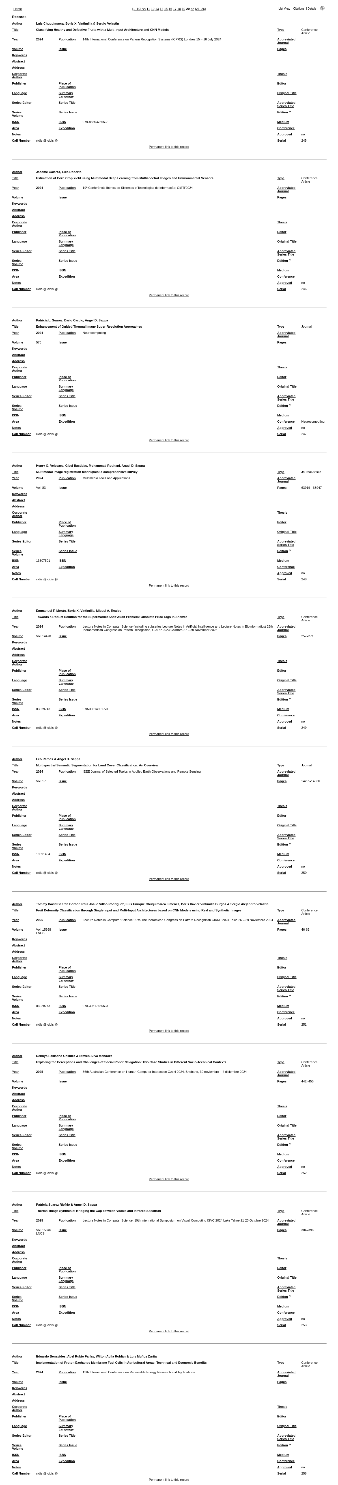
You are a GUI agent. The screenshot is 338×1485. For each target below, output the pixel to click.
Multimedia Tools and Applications (106, 478)
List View (284, 8)
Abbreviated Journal (286, 41)
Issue (63, 49)
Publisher (19, 83)
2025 (39, 920)
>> (192, 8)
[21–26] (200, 8)
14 (161, 8)
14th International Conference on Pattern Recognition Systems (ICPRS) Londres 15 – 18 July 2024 (152, 39)
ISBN (62, 122)
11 (148, 8)
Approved (284, 134)
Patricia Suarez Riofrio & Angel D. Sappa (66, 1204)
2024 (39, 39)
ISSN (15, 122)
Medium (283, 122)
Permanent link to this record (169, 146)
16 (170, 8)
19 (183, 8)
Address (18, 67)
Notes (16, 134)
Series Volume (17, 114)
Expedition (67, 128)
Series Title (67, 102)
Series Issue (68, 112)
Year (15, 39)
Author (17, 23)
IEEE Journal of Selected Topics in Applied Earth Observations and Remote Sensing (142, 771)
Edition (282, 112)
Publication (67, 39)
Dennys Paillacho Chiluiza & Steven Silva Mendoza (74, 1056)
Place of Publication (67, 85)
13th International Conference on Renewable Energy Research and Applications (139, 1372)
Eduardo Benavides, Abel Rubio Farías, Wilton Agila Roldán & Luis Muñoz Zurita (96, 1356)
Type (280, 29)
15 (165, 8)
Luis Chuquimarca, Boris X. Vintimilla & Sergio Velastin (77, 23)
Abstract (18, 61)
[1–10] (137, 8)
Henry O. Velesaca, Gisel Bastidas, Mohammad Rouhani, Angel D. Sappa (90, 465)
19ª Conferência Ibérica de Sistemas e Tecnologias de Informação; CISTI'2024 (138, 187)
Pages (282, 49)
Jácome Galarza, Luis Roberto (58, 172)
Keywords (19, 55)
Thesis (282, 73)
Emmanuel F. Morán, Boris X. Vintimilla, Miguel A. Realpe (78, 610)
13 (157, 8)
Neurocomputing (94, 332)
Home (17, 8)
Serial (281, 140)
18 (179, 8)
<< (144, 8)
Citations (299, 8)
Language (19, 93)
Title (15, 29)
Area (15, 128)
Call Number (21, 140)
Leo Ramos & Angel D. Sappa (58, 759)
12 (152, 8)
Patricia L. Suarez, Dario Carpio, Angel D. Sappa (72, 320)
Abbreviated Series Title (286, 104)
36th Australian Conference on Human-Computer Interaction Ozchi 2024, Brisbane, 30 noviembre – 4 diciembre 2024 (165, 1071)
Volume (17, 49)
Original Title (286, 93)
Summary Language (66, 94)
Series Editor (21, 102)
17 (174, 8)
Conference (286, 128)
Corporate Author (19, 75)
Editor (281, 83)
